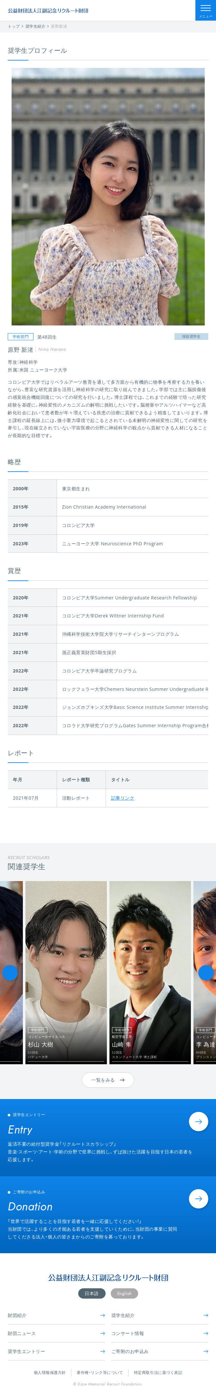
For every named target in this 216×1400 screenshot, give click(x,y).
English (124, 1293)
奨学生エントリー (56, 1351)
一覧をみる (108, 1080)
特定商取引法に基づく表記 (158, 1372)
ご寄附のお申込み (160, 1351)
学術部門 (21, 336)
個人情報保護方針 (50, 1372)
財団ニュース (56, 1333)
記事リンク (123, 798)
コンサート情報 (160, 1333)
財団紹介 (56, 1315)
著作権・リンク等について (100, 1372)
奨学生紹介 (160, 1315)
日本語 (92, 1293)
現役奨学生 (191, 336)
